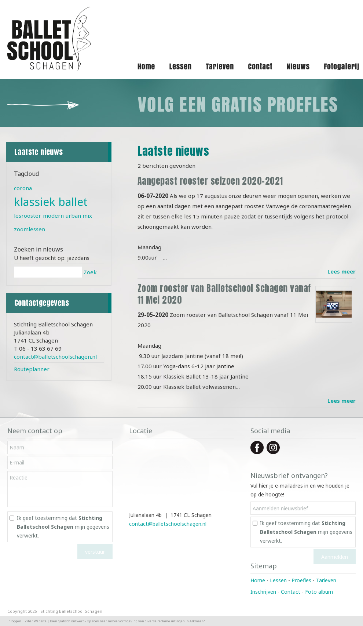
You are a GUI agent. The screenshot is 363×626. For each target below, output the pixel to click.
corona (23, 188)
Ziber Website (36, 621)
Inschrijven (263, 591)
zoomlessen (29, 229)
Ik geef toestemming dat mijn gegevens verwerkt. (63, 526)
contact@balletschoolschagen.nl (55, 356)
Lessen (278, 580)
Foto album (319, 591)
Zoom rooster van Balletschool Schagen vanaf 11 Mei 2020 (224, 294)
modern (53, 215)
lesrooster (27, 215)
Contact (290, 591)
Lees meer (341, 271)
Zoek (90, 272)
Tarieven (326, 580)
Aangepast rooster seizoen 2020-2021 (210, 181)
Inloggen (14, 621)
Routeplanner (32, 369)
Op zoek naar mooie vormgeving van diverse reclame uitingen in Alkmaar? (146, 621)
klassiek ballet (51, 201)
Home (257, 580)
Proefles (301, 580)
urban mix (79, 215)
